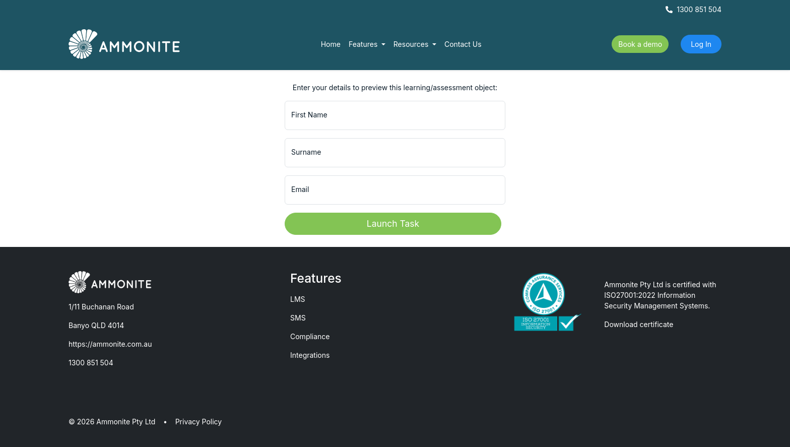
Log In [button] (701, 44)
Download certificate (638, 324)
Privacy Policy (198, 421)
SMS (298, 317)
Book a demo (640, 44)
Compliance (310, 336)
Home (331, 44)
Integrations (310, 355)
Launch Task (393, 223)
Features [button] (364, 44)
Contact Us (463, 44)
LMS (297, 299)
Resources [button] (412, 44)
